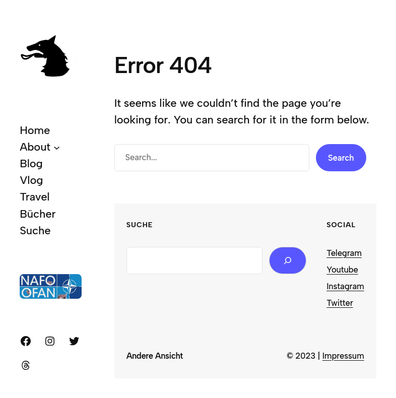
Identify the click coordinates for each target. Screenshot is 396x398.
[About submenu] (56, 147)
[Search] (287, 261)
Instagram (345, 286)
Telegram (344, 253)
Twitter (339, 303)
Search (341, 158)
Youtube (342, 269)
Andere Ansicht (154, 356)
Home (35, 130)
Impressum (343, 356)
